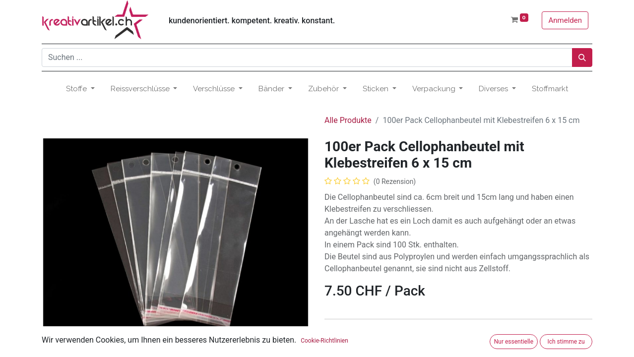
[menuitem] (550, 89)
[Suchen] (582, 57)
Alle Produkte (348, 120)
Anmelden (565, 20)
